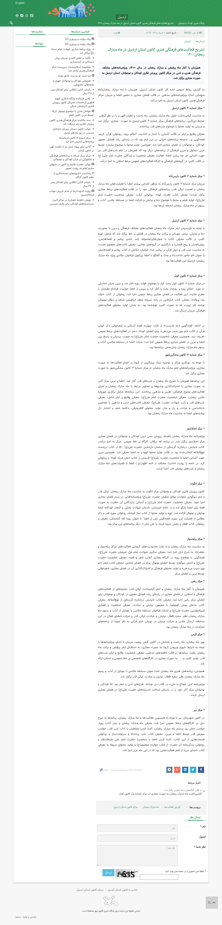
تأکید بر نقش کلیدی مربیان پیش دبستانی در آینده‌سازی (74, 60)
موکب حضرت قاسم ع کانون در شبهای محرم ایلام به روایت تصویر (72, 166)
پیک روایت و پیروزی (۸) (78, 39)
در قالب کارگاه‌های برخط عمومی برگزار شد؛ (183, 790)
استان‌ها (200, 41)
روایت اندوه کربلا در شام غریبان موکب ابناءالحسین (71, 193)
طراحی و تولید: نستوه (25, 917)
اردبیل (187, 41)
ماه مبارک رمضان (151, 807)
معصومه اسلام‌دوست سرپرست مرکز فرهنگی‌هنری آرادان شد (73, 69)
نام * (203, 826)
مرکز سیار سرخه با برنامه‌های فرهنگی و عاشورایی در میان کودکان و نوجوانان (72, 158)
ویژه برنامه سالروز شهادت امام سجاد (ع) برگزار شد (72, 51)
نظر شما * (200, 847)
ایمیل (202, 837)
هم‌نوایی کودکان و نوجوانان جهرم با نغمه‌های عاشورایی (73, 83)
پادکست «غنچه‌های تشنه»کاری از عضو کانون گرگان (73, 175)
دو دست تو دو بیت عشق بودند (74, 76)
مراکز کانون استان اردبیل (126, 807)
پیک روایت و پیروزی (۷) (78, 44)
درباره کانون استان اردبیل (89, 890)
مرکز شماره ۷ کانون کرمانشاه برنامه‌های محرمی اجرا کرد (76, 140)
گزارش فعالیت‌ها (172, 807)
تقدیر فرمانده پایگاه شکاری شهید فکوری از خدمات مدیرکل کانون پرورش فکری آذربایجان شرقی (73, 102)
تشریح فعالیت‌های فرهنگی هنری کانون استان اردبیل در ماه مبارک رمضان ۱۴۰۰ (136, 23)
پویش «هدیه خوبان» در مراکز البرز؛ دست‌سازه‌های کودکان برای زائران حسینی (72, 202)
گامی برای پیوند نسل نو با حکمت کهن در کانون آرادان (72, 149)
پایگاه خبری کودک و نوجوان (191, 23)
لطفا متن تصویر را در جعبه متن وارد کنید (185, 871)
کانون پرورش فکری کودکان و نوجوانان (167, 12)
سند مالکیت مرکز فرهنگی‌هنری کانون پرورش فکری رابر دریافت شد (72, 122)
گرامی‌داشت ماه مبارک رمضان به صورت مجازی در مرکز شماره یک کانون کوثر (160, 794)
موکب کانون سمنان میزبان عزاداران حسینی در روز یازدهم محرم (73, 131)
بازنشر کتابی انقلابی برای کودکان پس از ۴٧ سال (72, 91)
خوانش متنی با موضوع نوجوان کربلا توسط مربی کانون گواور (73, 113)
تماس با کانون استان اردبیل (123, 890)
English (20, 3)
